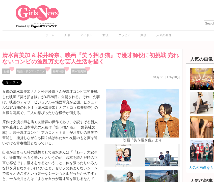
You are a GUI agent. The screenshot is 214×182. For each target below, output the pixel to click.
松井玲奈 (58, 71)
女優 (105, 35)
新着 (67, 35)
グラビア (124, 35)
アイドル (86, 35)
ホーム (50, 35)
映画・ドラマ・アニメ (31, 71)
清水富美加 (79, 71)
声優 (143, 35)
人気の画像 (164, 35)
